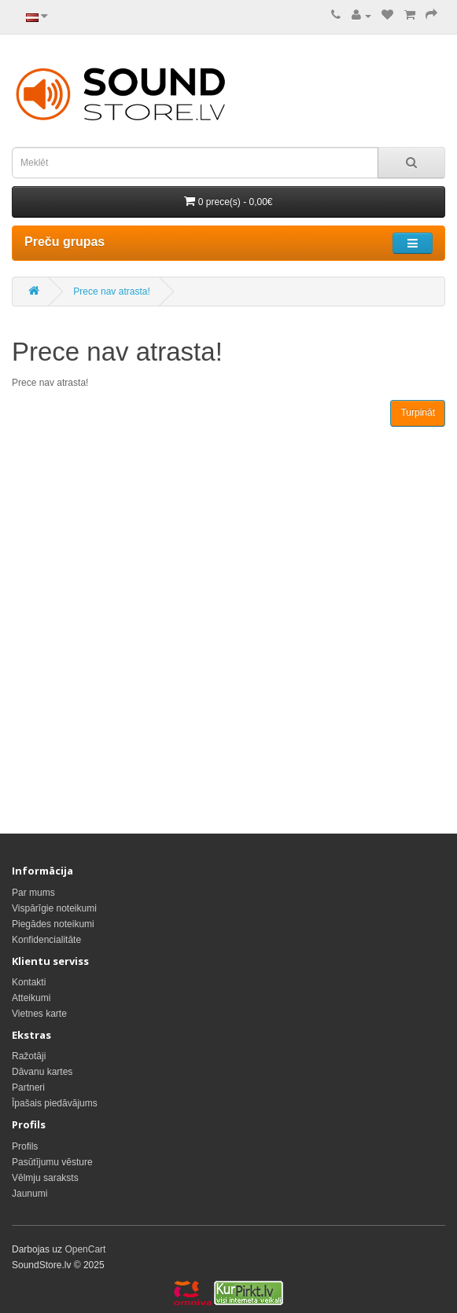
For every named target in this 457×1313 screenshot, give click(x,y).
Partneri (28, 1087)
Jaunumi (29, 1193)
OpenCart (84, 1249)
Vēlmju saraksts (45, 1177)
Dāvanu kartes (42, 1071)
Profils (25, 1146)
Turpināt (417, 412)
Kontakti (29, 982)
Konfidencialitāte (46, 939)
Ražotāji (29, 1056)
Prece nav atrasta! (111, 291)
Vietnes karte (39, 1013)
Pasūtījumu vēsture (52, 1162)
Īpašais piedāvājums (55, 1103)
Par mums (33, 892)
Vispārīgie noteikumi (54, 908)
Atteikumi (31, 997)
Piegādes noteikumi (53, 924)
